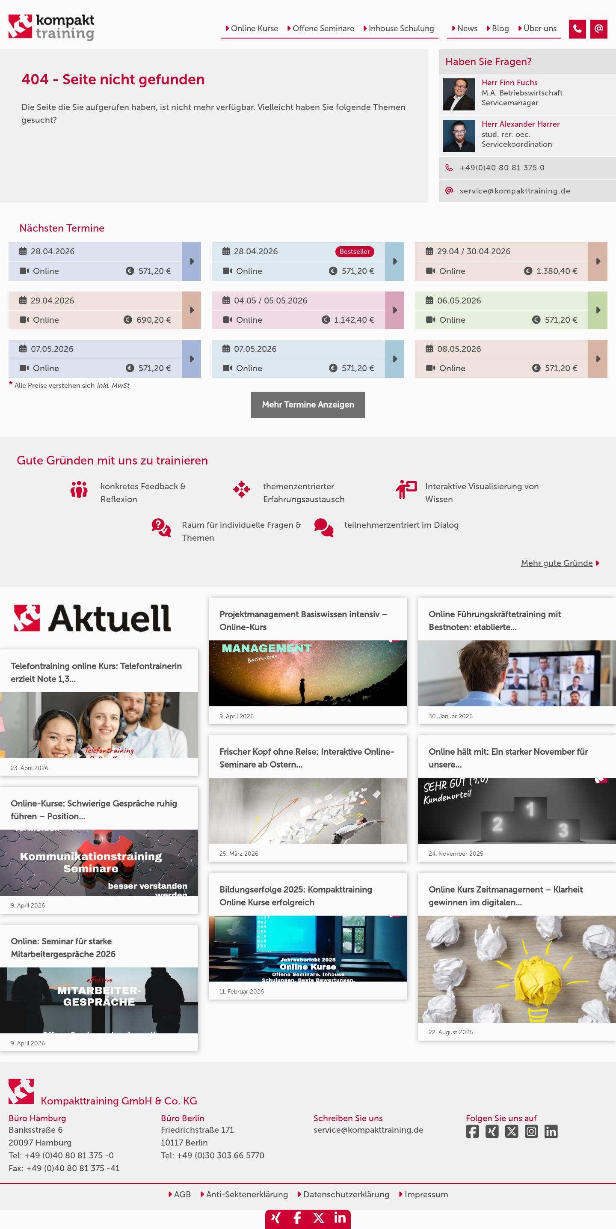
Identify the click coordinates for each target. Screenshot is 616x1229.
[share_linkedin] (340, 1219)
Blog (497, 28)
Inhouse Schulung (398, 28)
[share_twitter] (318, 1219)
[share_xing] (276, 1219)
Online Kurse (251, 28)
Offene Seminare (320, 28)
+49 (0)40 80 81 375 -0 (69, 1155)
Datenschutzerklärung (343, 1194)
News (464, 28)
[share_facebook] (297, 1219)
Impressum (423, 1194)
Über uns (537, 28)
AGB (179, 1194)
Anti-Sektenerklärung (244, 1194)
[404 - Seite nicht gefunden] (577, 29)
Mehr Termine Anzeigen (308, 404)
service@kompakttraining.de (369, 1130)
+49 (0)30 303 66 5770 (220, 1155)
